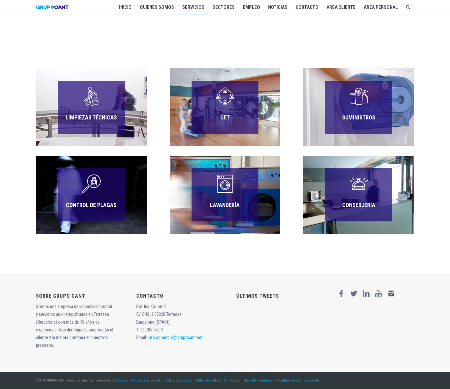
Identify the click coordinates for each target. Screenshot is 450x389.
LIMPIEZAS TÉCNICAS (91, 117)
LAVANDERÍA (225, 205)
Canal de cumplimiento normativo (248, 380)
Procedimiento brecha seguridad (297, 380)
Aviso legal (120, 380)
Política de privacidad (146, 380)
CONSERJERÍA (358, 205)
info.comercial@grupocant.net (175, 337)
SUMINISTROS (358, 117)
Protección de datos (178, 380)
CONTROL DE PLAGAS (91, 205)
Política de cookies (208, 380)
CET (225, 117)
